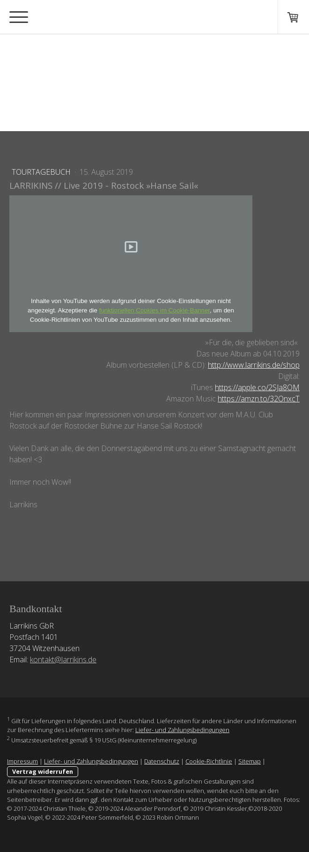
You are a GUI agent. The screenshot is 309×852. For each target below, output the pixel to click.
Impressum (22, 761)
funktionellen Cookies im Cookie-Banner (154, 310)
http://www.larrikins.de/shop (254, 365)
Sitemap (249, 761)
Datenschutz (161, 761)
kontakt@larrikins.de (63, 659)
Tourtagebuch (42, 172)
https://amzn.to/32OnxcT (259, 398)
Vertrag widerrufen (42, 771)
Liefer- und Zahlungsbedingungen (182, 730)
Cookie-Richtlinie (208, 761)
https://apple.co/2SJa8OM (257, 387)
